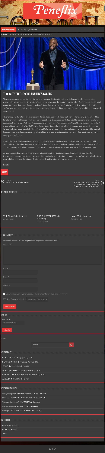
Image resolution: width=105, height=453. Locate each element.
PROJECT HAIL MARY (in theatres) (15, 370)
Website (6, 285)
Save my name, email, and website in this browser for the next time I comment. (36, 294)
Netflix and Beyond (9, 429)
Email (6, 277)
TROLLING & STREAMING (20, 181)
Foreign (12, 34)
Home (4, 34)
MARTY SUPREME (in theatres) (29, 411)
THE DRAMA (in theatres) (15, 216)
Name (6, 268)
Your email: (6, 319)
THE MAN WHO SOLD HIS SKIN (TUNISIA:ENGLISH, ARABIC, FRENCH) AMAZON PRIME (85, 183)
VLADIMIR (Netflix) (9, 379)
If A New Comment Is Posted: (25, 299)
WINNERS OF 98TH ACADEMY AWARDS (17, 375)
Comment (7, 244)
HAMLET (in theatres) (81, 216)
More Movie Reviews (10, 425)
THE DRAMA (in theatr (26, 30)
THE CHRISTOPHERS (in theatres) (14, 362)
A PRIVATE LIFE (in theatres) (29, 402)
